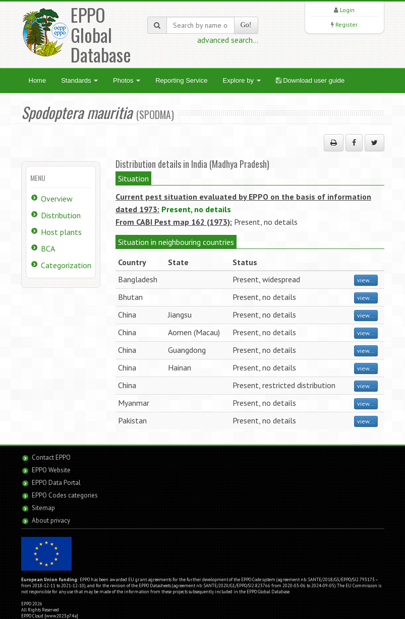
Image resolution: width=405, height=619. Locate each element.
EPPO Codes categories (65, 495)
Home (37, 80)
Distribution (61, 215)
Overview (57, 199)
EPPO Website (51, 470)
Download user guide (310, 80)
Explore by (241, 80)
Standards (79, 80)
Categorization (66, 265)
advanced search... (227, 40)
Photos (126, 80)
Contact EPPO (51, 457)
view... (366, 280)
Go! (246, 25)
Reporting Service (181, 80)
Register (346, 24)
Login (347, 10)
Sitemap (43, 508)
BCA (48, 248)
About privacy (51, 520)
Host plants (61, 232)
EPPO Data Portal (56, 482)
